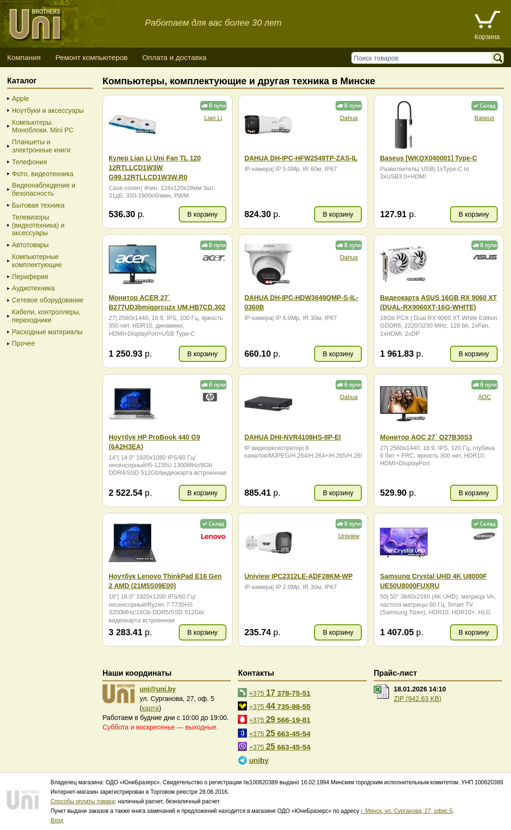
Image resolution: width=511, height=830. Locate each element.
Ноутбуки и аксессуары (48, 110)
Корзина (487, 36)
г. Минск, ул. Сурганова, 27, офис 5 (407, 811)
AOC (484, 397)
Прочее (23, 343)
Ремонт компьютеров (91, 57)
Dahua (349, 118)
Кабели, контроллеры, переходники (46, 316)
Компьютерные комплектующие (37, 261)
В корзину (202, 214)
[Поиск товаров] (424, 58)
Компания (24, 57)
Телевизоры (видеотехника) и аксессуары (38, 225)
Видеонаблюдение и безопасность (43, 189)
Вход (57, 820)
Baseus (484, 118)
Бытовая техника (38, 205)
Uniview (348, 536)
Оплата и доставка (174, 57)
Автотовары (30, 245)
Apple (20, 98)
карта (150, 708)
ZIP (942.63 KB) (417, 698)
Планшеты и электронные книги (41, 146)
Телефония (29, 162)
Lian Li (213, 118)
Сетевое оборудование (47, 300)
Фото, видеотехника (42, 174)
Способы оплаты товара (83, 801)
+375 (279, 693)
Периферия (30, 276)
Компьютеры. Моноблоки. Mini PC (42, 126)
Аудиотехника (33, 288)
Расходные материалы (47, 332)
